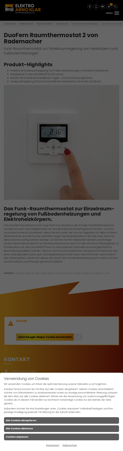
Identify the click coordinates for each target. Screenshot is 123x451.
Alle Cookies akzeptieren (21, 420)
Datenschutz (69, 445)
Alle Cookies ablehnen (19, 428)
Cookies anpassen (17, 436)
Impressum (52, 445)
